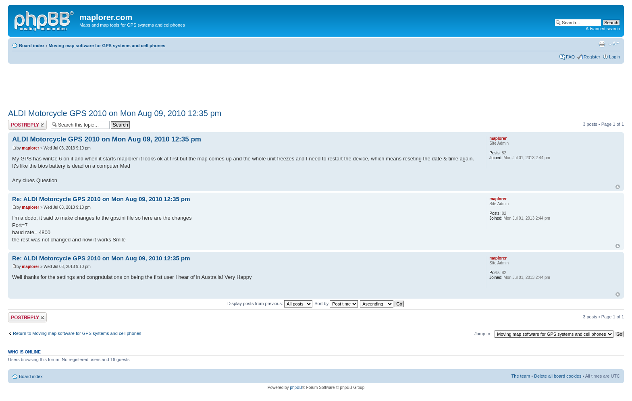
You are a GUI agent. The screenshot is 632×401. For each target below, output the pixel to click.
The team (520, 376)
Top (617, 187)
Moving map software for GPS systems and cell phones (106, 45)
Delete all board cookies (557, 376)
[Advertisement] (154, 83)
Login (614, 56)
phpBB (296, 387)
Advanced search (603, 28)
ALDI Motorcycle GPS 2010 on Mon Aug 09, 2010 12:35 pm (114, 113)
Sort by (336, 303)
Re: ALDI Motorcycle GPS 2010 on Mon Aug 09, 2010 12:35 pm (101, 198)
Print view (601, 44)
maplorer (30, 148)
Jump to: (482, 333)
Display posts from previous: (269, 303)
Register (592, 56)
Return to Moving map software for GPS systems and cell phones (77, 333)
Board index (32, 45)
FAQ (570, 56)
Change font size (614, 44)
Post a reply (27, 125)
